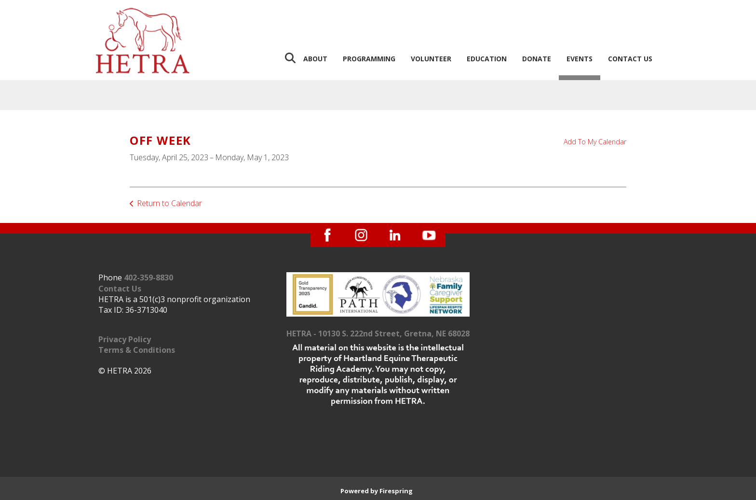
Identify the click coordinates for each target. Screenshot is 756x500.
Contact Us (630, 58)
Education (487, 58)
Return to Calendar (169, 203)
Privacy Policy (124, 339)
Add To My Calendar (595, 141)
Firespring (396, 490)
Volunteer (431, 58)
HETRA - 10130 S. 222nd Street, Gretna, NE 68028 (378, 333)
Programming (369, 58)
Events (580, 58)
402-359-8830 (148, 277)
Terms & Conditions (136, 350)
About (315, 58)
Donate (536, 58)
